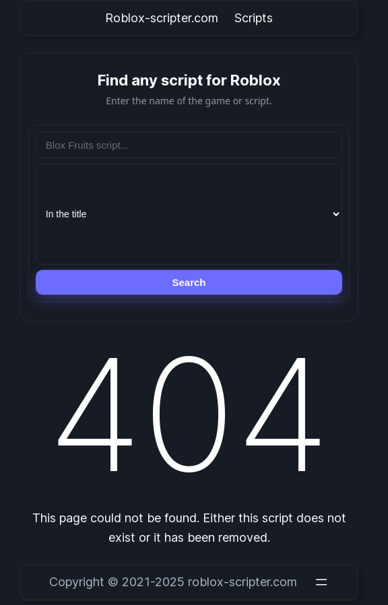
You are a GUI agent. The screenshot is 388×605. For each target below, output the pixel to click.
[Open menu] (321, 582)
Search (188, 282)
